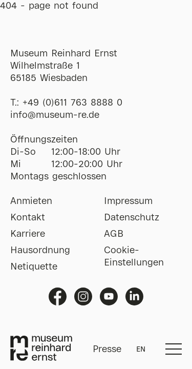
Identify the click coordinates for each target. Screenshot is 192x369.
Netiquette (33, 267)
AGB (113, 234)
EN (140, 349)
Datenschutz (131, 218)
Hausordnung (40, 251)
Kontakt (27, 218)
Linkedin (134, 296)
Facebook (58, 296)
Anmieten (31, 201)
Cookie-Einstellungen (134, 257)
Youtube (109, 296)
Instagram (83, 296)
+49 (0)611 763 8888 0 (72, 103)
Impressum (128, 201)
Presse (107, 349)
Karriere (27, 234)
